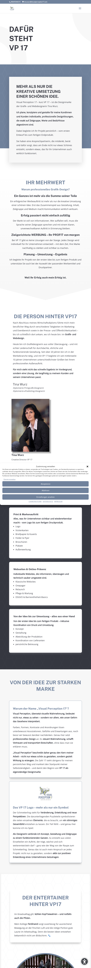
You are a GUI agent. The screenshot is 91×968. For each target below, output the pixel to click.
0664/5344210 (15, 2)
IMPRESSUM (58, 502)
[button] (87, 466)
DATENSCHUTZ (48, 502)
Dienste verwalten (10, 479)
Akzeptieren (45, 484)
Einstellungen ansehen (45, 497)
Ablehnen (45, 490)
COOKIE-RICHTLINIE (35, 502)
